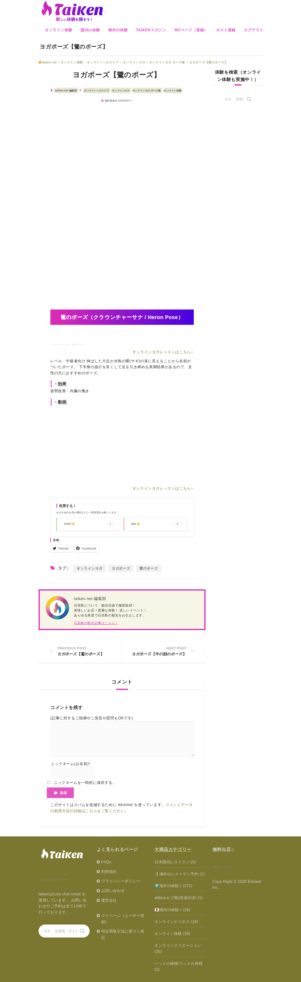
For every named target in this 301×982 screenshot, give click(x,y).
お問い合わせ (113, 891)
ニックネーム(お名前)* (70, 764)
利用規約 (109, 872)
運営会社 (109, 900)
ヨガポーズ (121, 568)
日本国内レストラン (172, 862)
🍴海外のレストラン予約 (176, 874)
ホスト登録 (226, 30)
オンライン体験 (58, 30)
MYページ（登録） (191, 30)
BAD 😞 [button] (156, 524)
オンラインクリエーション (177, 945)
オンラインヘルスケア (96, 90)
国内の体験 (90, 30)
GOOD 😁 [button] (89, 524)
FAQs (106, 862)
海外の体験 (118, 30)
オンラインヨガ (120, 90)
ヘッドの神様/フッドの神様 (178, 964)
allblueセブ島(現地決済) (175, 898)
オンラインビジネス (172, 922)
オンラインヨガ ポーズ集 (147, 90)
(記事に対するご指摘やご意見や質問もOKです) (91, 718)
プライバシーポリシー (120, 881)
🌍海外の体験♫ (168, 886)
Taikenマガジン (151, 30)
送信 (60, 792)
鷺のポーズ (148, 568)
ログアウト (253, 30)
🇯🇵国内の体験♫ (168, 910)
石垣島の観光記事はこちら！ (96, 623)
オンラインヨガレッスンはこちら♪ (162, 351)
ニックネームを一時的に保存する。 (85, 783)
